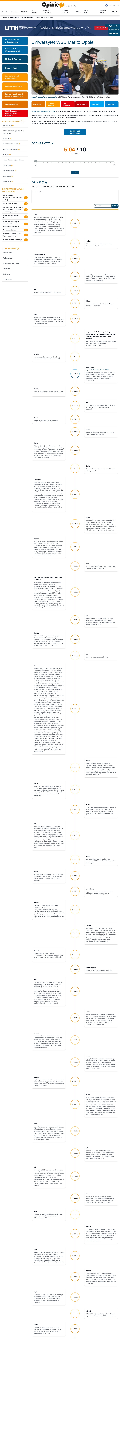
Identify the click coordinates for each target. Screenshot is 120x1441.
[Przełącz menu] (106, 25)
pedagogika (8, 165)
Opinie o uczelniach (47, 11)
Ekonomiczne (7, 252)
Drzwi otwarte (82, 104)
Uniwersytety (7, 279)
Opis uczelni (113, 26)
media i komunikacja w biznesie (13, 160)
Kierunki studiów (65, 11)
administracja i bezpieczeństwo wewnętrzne (13, 132)
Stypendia (110, 104)
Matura (4, 12)
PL (111, 5)
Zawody (78, 12)
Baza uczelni (34, 11)
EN (114, 5)
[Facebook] (106, 5)
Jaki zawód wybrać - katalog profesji (12, 77)
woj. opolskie (52, 97)
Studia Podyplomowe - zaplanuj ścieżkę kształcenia (13, 113)
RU (118, 5)
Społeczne (6, 269)
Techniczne (6, 274)
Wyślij (115, 206)
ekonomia (7, 138)
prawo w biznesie (9, 170)
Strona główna (14, 17)
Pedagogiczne (7, 258)
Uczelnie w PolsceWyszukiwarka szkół (12, 50)
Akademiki (95, 104)
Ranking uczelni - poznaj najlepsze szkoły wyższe (14, 95)
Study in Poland (103, 11)
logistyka (7, 154)
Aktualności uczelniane (13, 86)
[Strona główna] (60, 5)
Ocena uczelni (114, 30)
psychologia (8, 176)
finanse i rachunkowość (11, 144)
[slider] (35, 161)
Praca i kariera (87, 11)
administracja (8, 125)
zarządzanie (8, 181)
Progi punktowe (66, 104)
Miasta (114, 12)
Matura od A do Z (11, 68)
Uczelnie (24, 12)
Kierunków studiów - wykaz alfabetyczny (12, 41)
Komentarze (113, 33)
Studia (13, 12)
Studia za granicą (11, 104)
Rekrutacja (37, 104)
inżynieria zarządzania (11, 149)
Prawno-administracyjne (11, 263)
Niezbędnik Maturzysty (13, 59)
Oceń (75, 172)
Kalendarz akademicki (75, 132)
